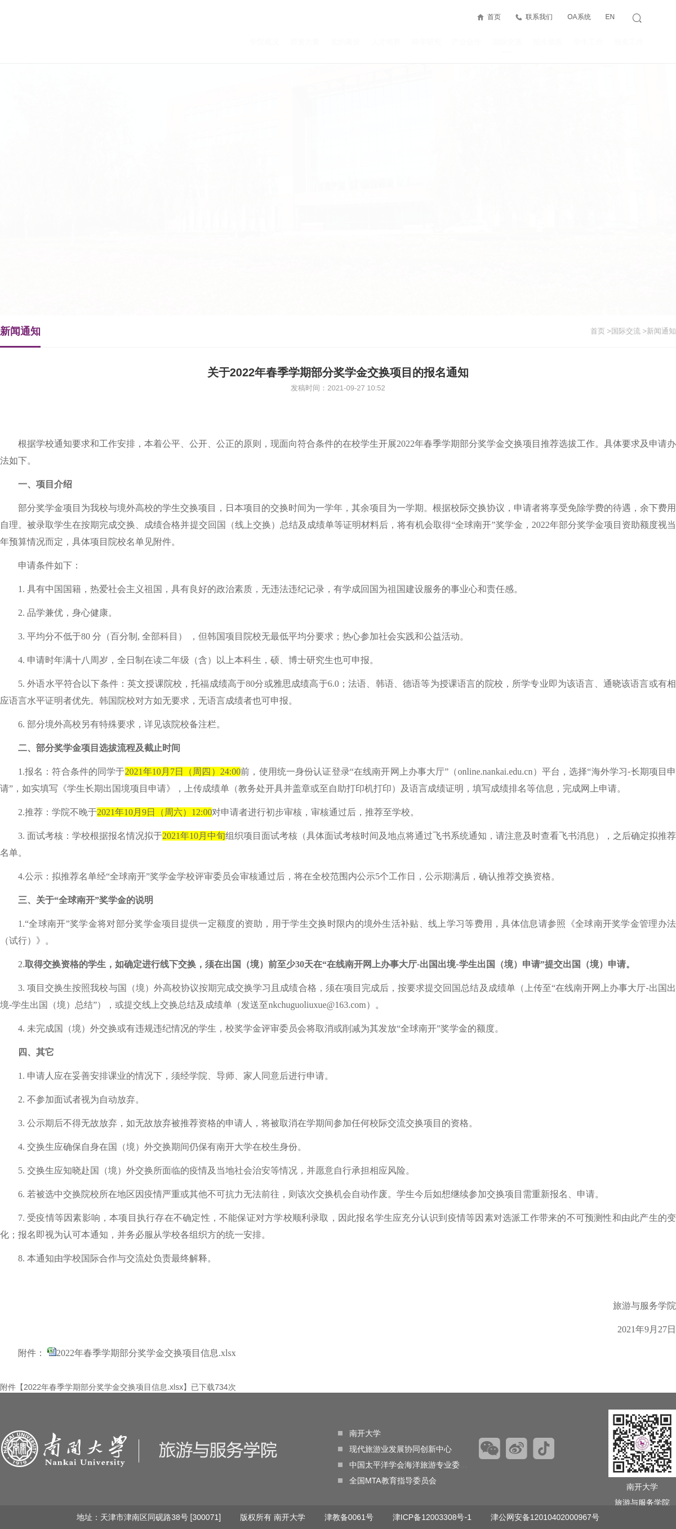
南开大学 (359, 1433)
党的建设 (345, 42)
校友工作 (628, 42)
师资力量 (304, 42)
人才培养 (386, 42)
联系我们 (539, 17)
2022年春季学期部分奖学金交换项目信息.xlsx (146, 1353)
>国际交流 (624, 331)
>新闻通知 (659, 331)
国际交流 (507, 45)
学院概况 (264, 42)
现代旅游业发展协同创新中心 (395, 1449)
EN (610, 17)
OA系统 (578, 17)
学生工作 (588, 42)
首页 (494, 17)
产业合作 (466, 42)
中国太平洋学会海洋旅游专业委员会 (406, 1464)
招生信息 (547, 42)
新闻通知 (20, 336)
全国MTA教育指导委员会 (387, 1480)
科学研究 (426, 42)
